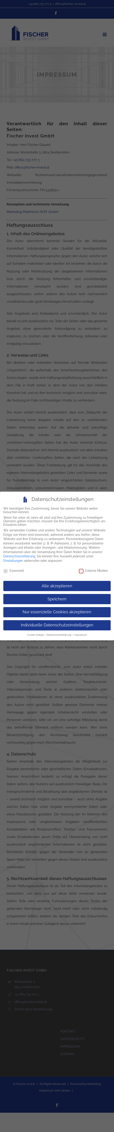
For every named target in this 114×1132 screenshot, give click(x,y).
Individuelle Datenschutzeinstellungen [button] (57, 624)
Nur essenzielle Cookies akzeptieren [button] (57, 610)
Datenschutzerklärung (19, 555)
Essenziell (13, 569)
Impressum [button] (80, 633)
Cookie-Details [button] (35, 633)
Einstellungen (13, 559)
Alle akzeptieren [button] (57, 584)
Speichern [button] (57, 597)
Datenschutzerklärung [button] (59, 633)
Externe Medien (93, 569)
